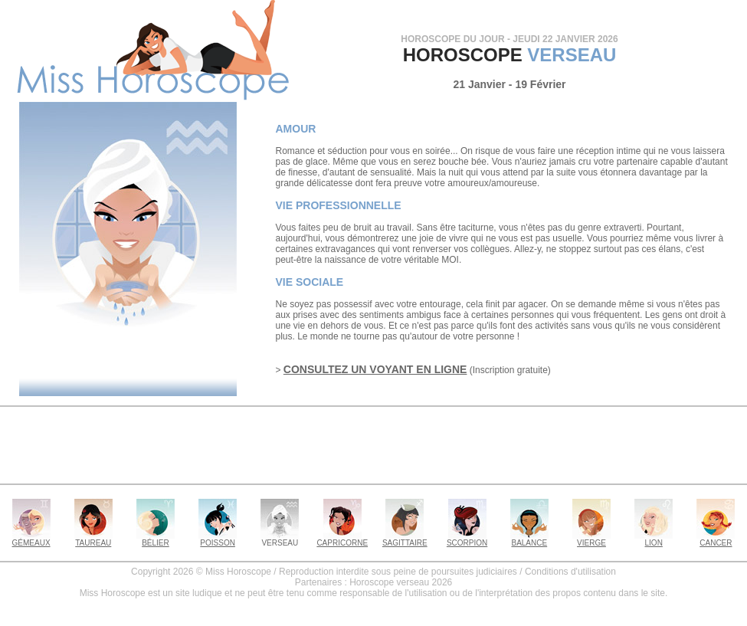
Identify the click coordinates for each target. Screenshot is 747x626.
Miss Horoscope (238, 571)
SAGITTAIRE (405, 539)
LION (653, 539)
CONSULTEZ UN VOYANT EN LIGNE (375, 369)
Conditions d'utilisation (570, 571)
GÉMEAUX (31, 539)
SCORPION (467, 539)
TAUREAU (93, 539)
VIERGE (591, 539)
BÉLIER (155, 539)
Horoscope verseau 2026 (400, 582)
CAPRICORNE (342, 539)
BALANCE (529, 539)
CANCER (715, 539)
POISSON (217, 539)
